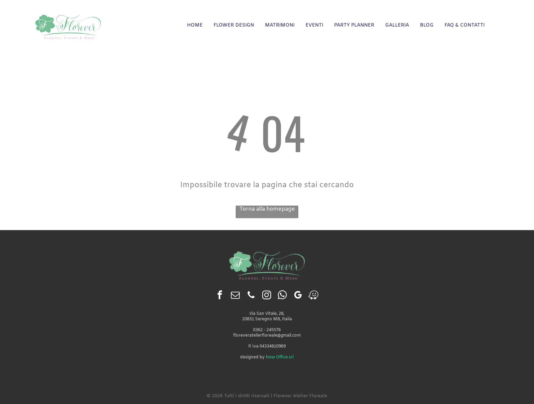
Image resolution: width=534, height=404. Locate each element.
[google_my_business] (297, 296)
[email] (235, 296)
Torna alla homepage (267, 209)
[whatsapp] (282, 296)
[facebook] (219, 296)
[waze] (313, 296)
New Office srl (280, 357)
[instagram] (266, 296)
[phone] (250, 296)
